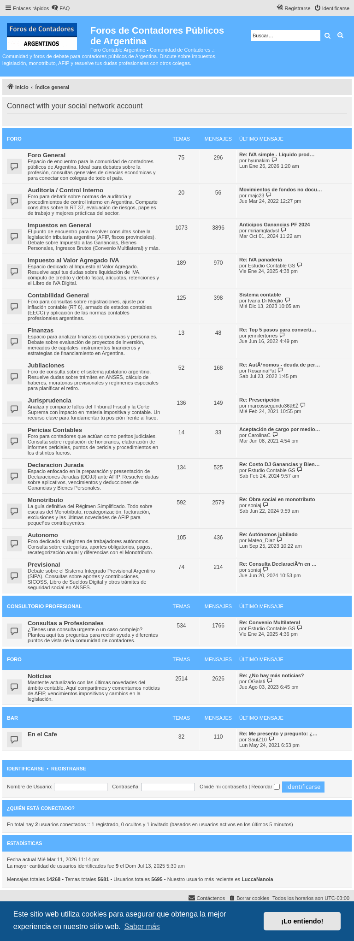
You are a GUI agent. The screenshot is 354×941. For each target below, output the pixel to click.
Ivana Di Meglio (265, 300)
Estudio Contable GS (271, 265)
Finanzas (40, 330)
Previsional (44, 564)
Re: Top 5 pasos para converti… (277, 329)
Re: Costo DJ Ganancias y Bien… (279, 464)
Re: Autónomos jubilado (268, 534)
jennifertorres (262, 335)
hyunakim (259, 160)
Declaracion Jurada (56, 465)
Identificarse (25, 768)
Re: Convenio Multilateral (269, 622)
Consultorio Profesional (44, 606)
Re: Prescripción (259, 399)
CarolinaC (259, 435)
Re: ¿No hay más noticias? (271, 675)
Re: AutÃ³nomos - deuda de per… (279, 364)
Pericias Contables (55, 429)
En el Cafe (42, 734)
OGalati (256, 681)
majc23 (256, 195)
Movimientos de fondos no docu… (280, 189)
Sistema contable (260, 294)
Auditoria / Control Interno (65, 190)
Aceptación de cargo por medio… (279, 429)
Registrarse (68, 768)
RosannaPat (262, 370)
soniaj (254, 505)
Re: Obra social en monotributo (277, 499)
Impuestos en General (59, 225)
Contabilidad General (58, 295)
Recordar (265, 786)
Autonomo (43, 535)
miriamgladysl (263, 230)
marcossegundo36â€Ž (273, 405)
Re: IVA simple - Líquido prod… (277, 154)
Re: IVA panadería (260, 259)
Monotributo (45, 500)
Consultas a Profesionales (66, 623)
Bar (12, 718)
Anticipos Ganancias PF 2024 (274, 224)
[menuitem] (60, 8)
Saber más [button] (141, 926)
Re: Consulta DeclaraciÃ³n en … (278, 564)
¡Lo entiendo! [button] (302, 921)
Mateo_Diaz (261, 540)
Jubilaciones (46, 365)
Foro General (46, 155)
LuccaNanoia (257, 879)
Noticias (39, 676)
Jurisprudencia (49, 400)
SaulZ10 (257, 739)
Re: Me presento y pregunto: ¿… (278, 733)
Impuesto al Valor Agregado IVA (73, 260)
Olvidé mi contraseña (223, 786)
